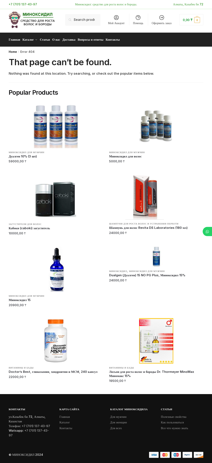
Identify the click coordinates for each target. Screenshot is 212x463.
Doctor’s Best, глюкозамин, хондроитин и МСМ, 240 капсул (53, 370)
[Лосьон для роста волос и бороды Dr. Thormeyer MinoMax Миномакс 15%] (156, 339)
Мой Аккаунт (116, 20)
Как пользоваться (172, 421)
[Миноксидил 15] (56, 267)
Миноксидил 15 (20, 298)
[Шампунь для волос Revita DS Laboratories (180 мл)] (156, 195)
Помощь (138, 20)
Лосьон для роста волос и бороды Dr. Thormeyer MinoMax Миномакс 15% (151, 372)
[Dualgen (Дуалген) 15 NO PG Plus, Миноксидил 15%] (156, 255)
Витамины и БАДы (21, 366)
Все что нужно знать (174, 426)
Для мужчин (118, 415)
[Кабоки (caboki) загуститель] (56, 196)
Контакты (65, 426)
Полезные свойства (173, 415)
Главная (64, 415)
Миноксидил (118, 269)
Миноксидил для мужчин (26, 150)
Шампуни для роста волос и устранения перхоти (143, 222)
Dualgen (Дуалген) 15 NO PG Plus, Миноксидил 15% (147, 274)
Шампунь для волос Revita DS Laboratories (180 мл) (148, 226)
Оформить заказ (162, 20)
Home (13, 50)
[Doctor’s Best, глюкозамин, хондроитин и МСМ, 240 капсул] (56, 339)
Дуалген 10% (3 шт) (23, 155)
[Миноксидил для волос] (156, 124)
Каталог (64, 421)
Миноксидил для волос (125, 155)
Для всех (116, 426)
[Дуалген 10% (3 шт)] (56, 124)
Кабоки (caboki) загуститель (29, 227)
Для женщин (118, 421)
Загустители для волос (25, 222)
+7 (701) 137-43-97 (23, 4)
